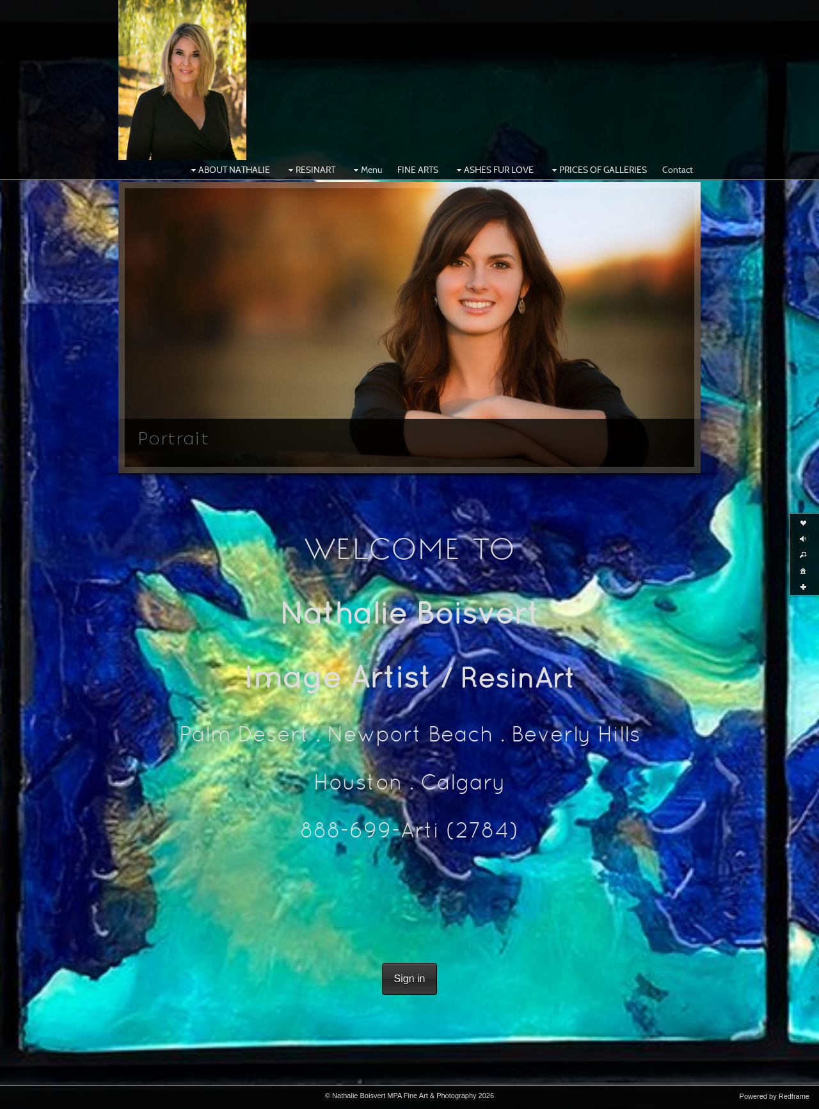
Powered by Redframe (774, 1096)
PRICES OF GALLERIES (598, 169)
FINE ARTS (417, 169)
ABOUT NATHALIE (229, 169)
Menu (366, 169)
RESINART (310, 169)
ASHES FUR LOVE (494, 169)
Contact (677, 169)
